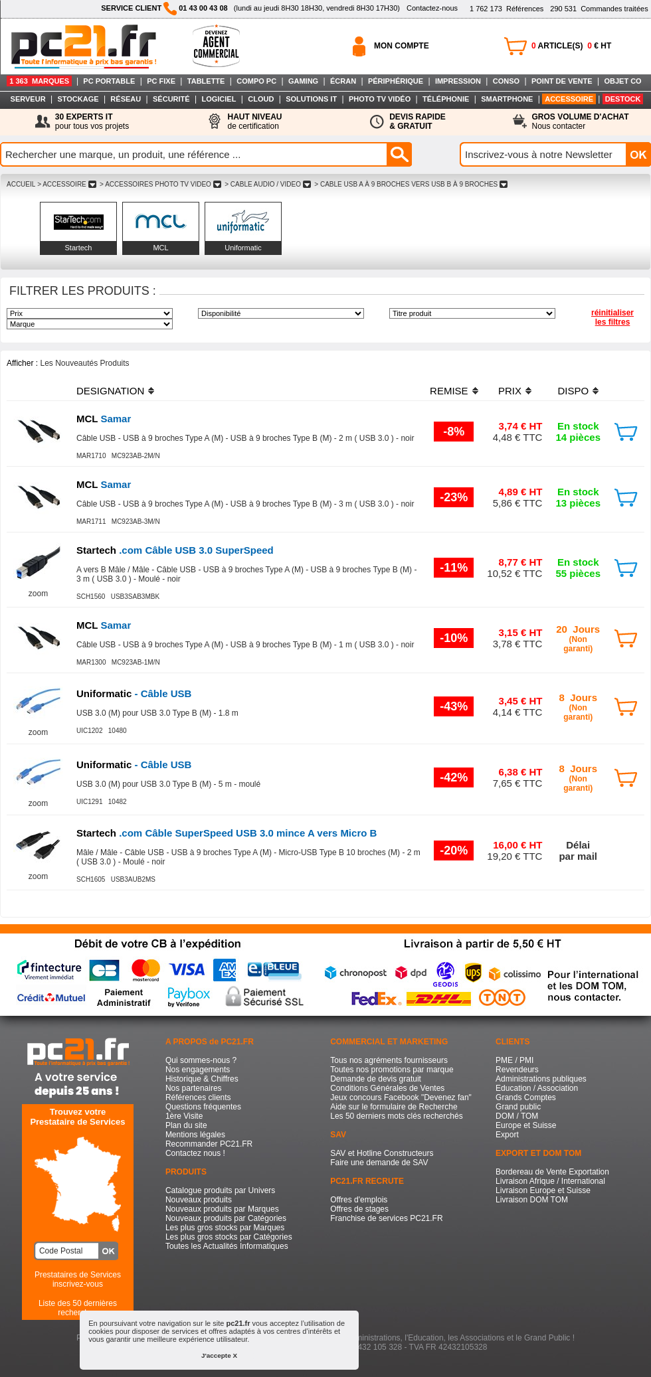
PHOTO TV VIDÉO (380, 99)
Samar (103, 418)
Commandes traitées (599, 9)
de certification (254, 121)
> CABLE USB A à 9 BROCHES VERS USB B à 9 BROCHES (411, 184)
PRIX (509, 390)
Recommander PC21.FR (208, 1144)
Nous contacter (580, 121)
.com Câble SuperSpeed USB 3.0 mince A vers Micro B (226, 833)
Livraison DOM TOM (532, 1199)
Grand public (518, 1106)
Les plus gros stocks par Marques (224, 1227)
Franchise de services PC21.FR (386, 1218)
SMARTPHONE (507, 99)
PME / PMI (514, 1060)
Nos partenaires (193, 1088)
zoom (38, 593)
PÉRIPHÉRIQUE (395, 81)
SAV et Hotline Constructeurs (381, 1153)
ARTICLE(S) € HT (571, 45)
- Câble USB (133, 693)
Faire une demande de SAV (379, 1162)
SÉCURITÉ (171, 99)
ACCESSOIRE (569, 99)
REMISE (449, 390)
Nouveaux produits (198, 1199)
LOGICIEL (218, 99)
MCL (160, 248)
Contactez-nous (432, 8)
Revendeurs (517, 1069)
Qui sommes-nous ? (200, 1060)
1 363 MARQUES (39, 81)
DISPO (573, 390)
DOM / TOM (517, 1116)
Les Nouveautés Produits (84, 363)
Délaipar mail (578, 850)
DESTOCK (623, 99)
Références (506, 9)
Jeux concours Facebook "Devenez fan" (401, 1097)
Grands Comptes (526, 1097)
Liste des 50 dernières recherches (78, 1308)
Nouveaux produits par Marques (222, 1209)
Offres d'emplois (358, 1199)
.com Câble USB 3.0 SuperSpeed (175, 550)
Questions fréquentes (203, 1106)
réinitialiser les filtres (612, 317)
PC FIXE (161, 81)
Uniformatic (243, 248)
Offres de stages (359, 1209)
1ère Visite (184, 1116)
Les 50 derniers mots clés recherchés (396, 1116)
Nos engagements (197, 1069)
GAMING (303, 81)
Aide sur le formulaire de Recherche (393, 1106)
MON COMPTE (401, 45)
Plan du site (186, 1125)
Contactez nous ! (195, 1153)
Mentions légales (195, 1134)
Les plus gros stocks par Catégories (228, 1237)
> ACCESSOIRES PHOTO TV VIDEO (160, 184)
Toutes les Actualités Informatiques (226, 1246)
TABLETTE (206, 81)
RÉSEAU (125, 99)
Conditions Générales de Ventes (387, 1088)
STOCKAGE (77, 99)
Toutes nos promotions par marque (391, 1069)
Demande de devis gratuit (375, 1079)
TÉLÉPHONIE (445, 99)
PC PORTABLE (109, 81)
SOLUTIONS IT (311, 99)
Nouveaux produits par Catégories (225, 1218)
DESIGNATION (110, 390)
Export (507, 1134)
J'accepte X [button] (219, 1355)
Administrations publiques (541, 1079)
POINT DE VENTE (562, 81)
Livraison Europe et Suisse (543, 1190)
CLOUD (261, 99)
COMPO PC (256, 81)
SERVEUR (28, 99)
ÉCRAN (343, 81)
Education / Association (537, 1088)
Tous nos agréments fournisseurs (389, 1060)
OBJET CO (622, 81)
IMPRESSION (458, 81)
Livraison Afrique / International (550, 1181)
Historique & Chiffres (201, 1079)
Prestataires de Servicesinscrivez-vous (78, 1279)
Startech (78, 248)
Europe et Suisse (526, 1125)
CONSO (506, 81)
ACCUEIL (21, 184)
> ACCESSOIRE (66, 184)
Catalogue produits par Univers (220, 1190)
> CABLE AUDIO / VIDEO (267, 184)
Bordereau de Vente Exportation (552, 1171)
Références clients (198, 1097)
